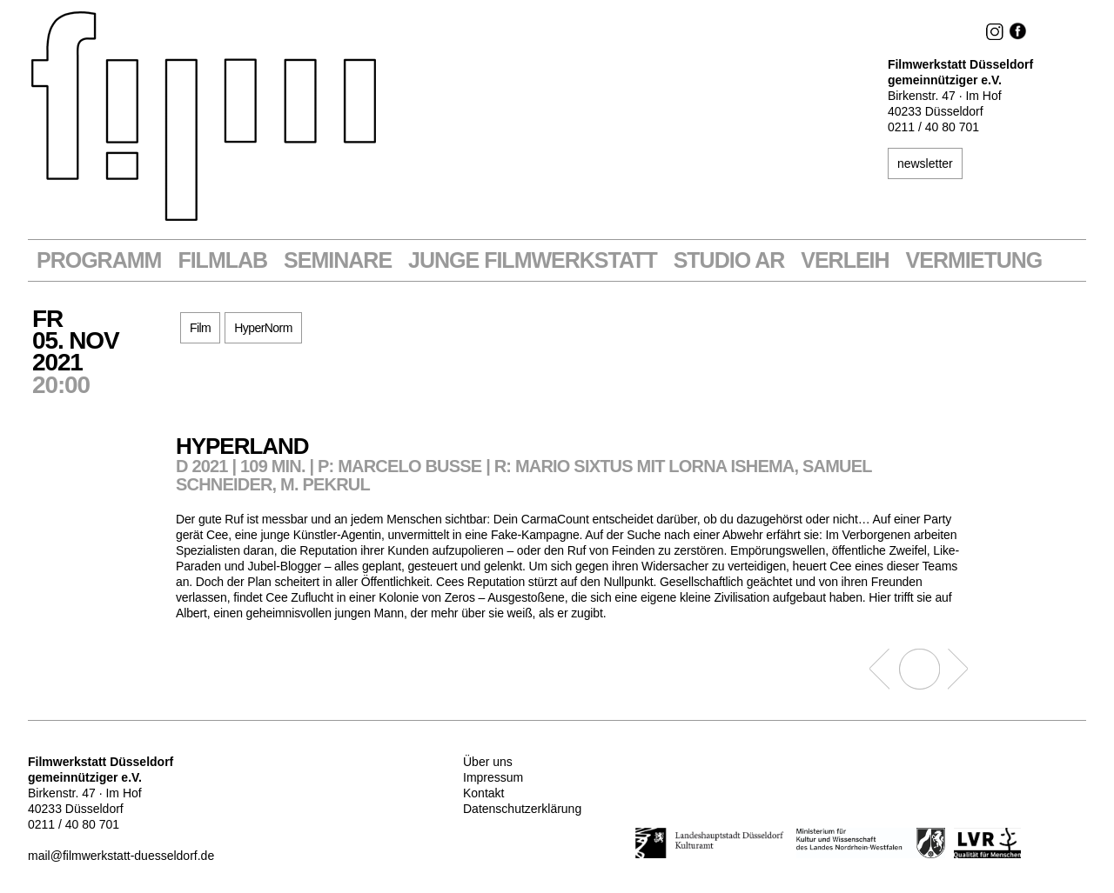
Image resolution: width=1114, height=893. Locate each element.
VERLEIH (845, 260)
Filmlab (222, 260)
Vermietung (974, 260)
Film (200, 328)
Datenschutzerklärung (522, 809)
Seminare (338, 260)
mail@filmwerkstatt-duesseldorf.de (121, 856)
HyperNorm (263, 328)
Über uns (488, 762)
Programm (99, 260)
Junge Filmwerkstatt (532, 260)
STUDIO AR (729, 260)
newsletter (925, 163)
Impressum (493, 777)
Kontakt (483, 793)
